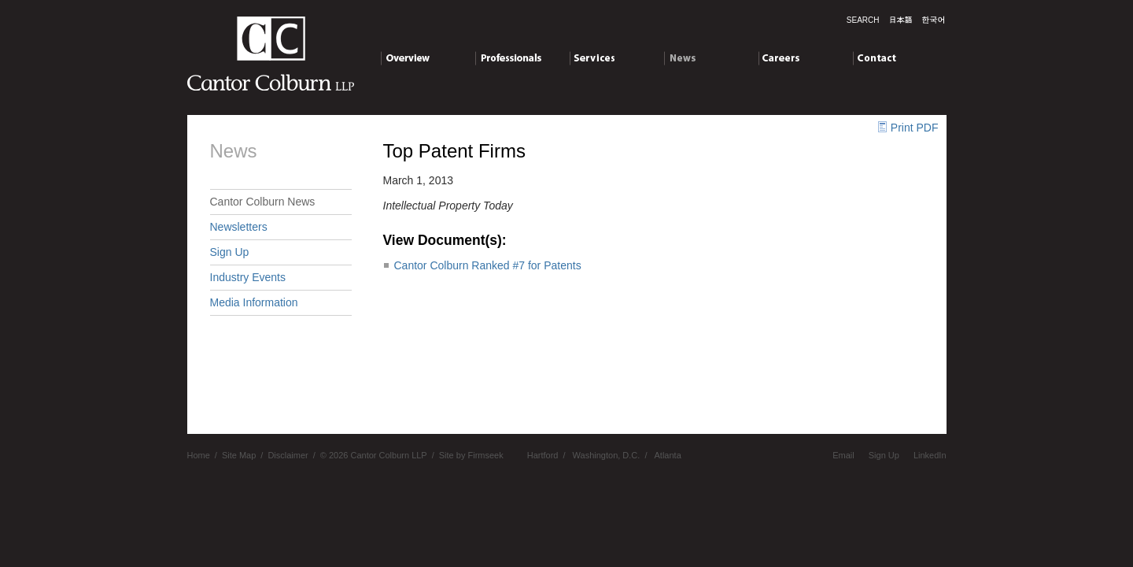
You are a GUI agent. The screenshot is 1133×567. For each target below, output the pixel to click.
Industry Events (248, 277)
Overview (427, 60)
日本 (901, 20)
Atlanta (668, 455)
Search (863, 20)
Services (616, 60)
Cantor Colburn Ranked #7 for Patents (487, 265)
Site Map (239, 455)
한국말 (933, 20)
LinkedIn (930, 455)
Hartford (543, 455)
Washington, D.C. (606, 455)
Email (843, 455)
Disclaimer (288, 455)
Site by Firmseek (471, 455)
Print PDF (915, 127)
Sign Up (229, 252)
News (711, 60)
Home (198, 455)
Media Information (254, 302)
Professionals (522, 60)
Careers (805, 60)
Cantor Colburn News (263, 201)
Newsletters (239, 226)
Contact (900, 60)
